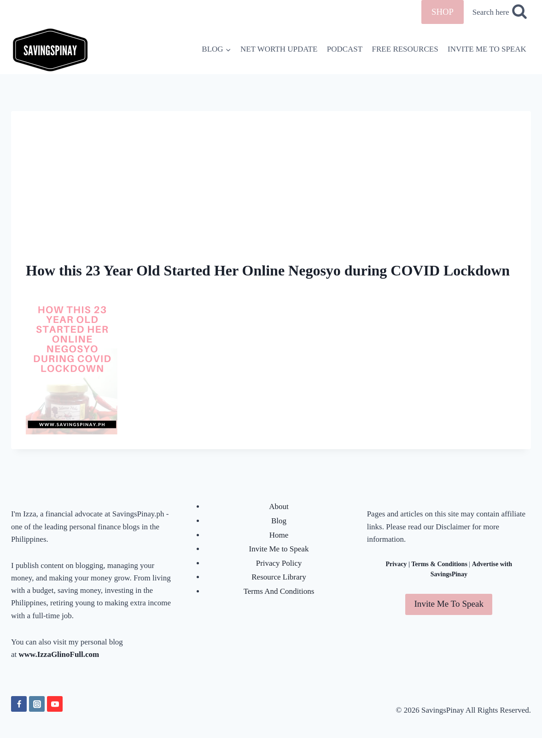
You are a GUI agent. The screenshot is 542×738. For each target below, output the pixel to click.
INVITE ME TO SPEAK (487, 49)
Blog (278, 520)
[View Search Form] (499, 12)
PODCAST (344, 49)
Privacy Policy (279, 563)
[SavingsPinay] (50, 49)
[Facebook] (19, 704)
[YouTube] (55, 704)
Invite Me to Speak (279, 549)
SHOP (442, 12)
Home (279, 535)
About (279, 506)
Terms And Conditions (279, 591)
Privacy (396, 564)
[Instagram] (37, 704)
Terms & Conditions (439, 564)
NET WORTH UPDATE (278, 49)
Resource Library (278, 577)
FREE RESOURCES (405, 49)
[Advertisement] (271, 175)
